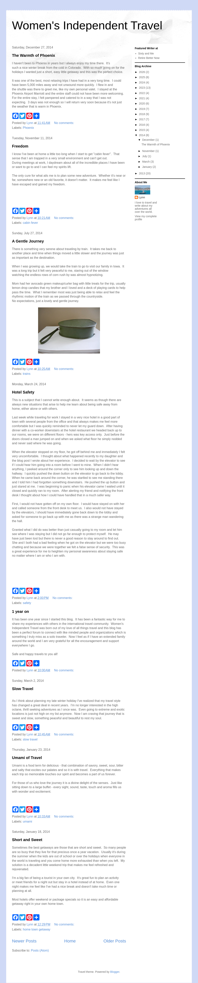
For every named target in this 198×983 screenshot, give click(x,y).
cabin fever (30, 222)
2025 (142, 77)
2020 (142, 103)
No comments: (64, 123)
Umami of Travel (27, 758)
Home (70, 941)
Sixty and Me (146, 53)
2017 (142, 119)
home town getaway (36, 929)
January (147, 166)
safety (27, 603)
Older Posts (114, 941)
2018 (142, 114)
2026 (142, 72)
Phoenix (28, 127)
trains (26, 373)
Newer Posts (24, 941)
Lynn (142, 197)
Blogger (114, 971)
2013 (142, 173)
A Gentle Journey (28, 241)
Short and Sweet (27, 840)
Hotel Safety (23, 392)
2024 (142, 82)
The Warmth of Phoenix (33, 55)
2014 (142, 135)
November (148, 151)
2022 (142, 93)
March (146, 161)
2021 (142, 98)
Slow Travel (22, 689)
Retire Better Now (149, 57)
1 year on (20, 611)
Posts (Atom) (40, 950)
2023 (142, 87)
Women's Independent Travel (87, 25)
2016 (142, 124)
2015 (142, 129)
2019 (142, 108)
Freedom (20, 146)
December (148, 139)
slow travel (30, 739)
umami (27, 821)
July (145, 156)
